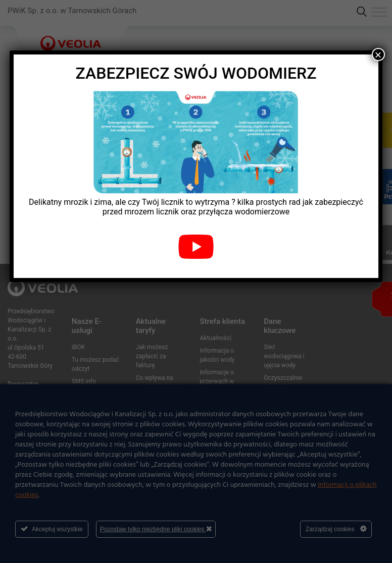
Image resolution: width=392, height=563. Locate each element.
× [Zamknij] (378, 54)
